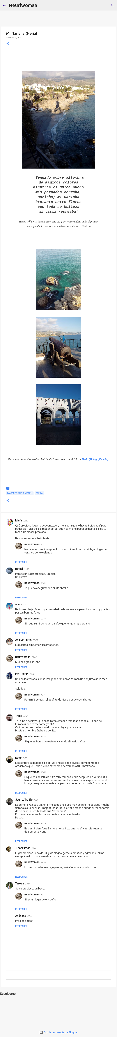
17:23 (27, 884)
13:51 (43, 895)
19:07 (26, 569)
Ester (18, 757)
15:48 (34, 848)
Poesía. (39, 493)
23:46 (25, 716)
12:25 (36, 800)
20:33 (35, 640)
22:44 (29, 916)
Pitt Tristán (21, 674)
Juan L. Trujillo (23, 799)
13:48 (43, 772)
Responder (21, 562)
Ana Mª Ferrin (23, 639)
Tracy (18, 715)
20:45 (34, 657)
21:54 (32, 674)
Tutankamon (22, 848)
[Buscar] (41, 5)
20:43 (43, 544)
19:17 (23, 604)
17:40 (25, 521)
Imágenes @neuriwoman (19, 493)
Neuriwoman (23, 5)
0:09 (25, 758)
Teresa (19, 883)
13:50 (43, 824)
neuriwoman (31, 544)
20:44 (43, 619)
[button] (8, 44)
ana (17, 604)
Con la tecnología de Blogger (58, 1032)
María (18, 520)
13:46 (43, 695)
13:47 (43, 737)
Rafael (19, 568)
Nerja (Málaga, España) (95, 459)
